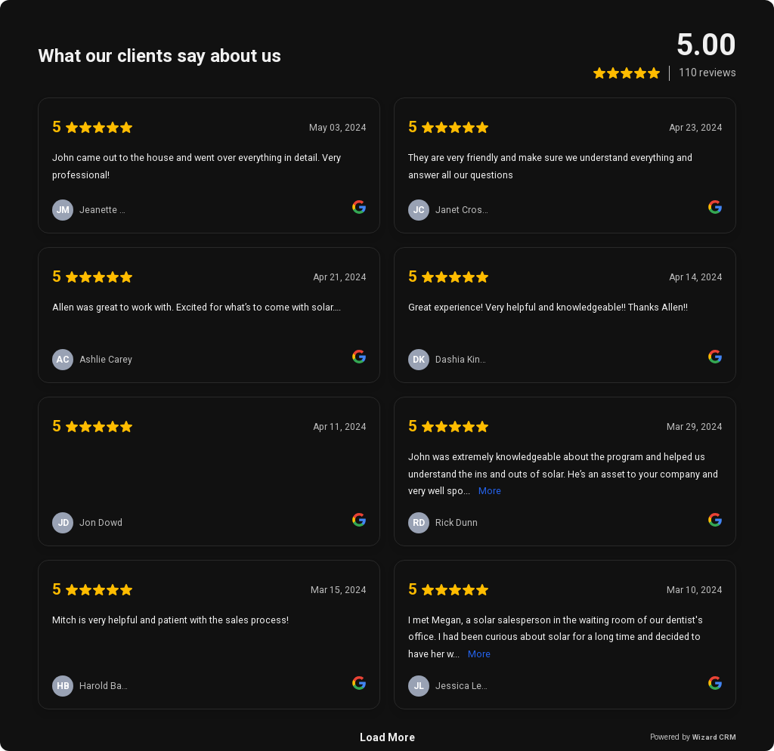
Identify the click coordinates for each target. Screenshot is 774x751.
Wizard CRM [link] (714, 737)
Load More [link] (387, 737)
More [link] (489, 490)
